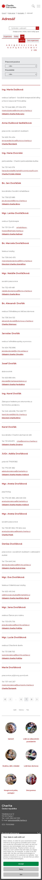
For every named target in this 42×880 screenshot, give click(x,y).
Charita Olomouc (9, 324)
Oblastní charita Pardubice (13, 384)
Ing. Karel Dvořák (11, 393)
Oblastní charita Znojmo (12, 444)
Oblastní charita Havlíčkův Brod (15, 598)
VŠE (35, 50)
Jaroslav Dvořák (11, 333)
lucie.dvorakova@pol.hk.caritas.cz (16, 655)
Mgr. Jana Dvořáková (14, 607)
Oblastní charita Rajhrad (12, 234)
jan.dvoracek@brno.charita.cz (14, 201)
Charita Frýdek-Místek (11, 174)
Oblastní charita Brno (11, 204)
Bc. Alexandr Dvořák (13, 303)
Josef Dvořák (9, 363)
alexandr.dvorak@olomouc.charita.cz (17, 321)
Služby (16, 36)
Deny (21, 869)
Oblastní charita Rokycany (13, 114)
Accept (21, 864)
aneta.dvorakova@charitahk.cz (15, 501)
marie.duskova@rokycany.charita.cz (17, 110)
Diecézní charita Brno (11, 418)
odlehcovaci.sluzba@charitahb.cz (16, 595)
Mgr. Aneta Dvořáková (14, 483)
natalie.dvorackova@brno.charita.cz (17, 291)
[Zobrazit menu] (38, 6)
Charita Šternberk (9, 144)
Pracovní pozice (12, 62)
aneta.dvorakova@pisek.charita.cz (16, 531)
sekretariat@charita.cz (17, 820)
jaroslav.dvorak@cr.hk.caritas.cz (15, 351)
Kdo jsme (11, 13)
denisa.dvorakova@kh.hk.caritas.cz (16, 565)
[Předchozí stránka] (10, 699)
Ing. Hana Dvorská (12, 153)
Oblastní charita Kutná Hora (13, 568)
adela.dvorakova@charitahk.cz (15, 471)
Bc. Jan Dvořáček (11, 183)
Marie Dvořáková (11, 667)
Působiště (9, 70)
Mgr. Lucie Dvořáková (14, 637)
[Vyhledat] (33, 6)
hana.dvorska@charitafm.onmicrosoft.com (20, 171)
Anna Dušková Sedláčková (17, 123)
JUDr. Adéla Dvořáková (15, 453)
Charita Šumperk (9, 688)
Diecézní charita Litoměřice (14, 264)
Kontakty (21, 13)
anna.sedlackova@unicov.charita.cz (17, 141)
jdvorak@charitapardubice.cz (14, 381)
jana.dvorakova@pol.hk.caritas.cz (15, 625)
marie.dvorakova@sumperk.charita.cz (18, 685)
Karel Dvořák (9, 427)
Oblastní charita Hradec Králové (15, 475)
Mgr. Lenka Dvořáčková (15, 213)
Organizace (8, 36)
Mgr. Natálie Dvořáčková (15, 273)
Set (21, 874)
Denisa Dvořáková (12, 544)
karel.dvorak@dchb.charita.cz (14, 414)
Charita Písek (7, 535)
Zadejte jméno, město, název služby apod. (26, 31)
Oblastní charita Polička (12, 628)
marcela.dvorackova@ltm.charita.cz (17, 261)
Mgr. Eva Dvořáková (13, 577)
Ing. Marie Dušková (12, 89)
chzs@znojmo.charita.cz (27, 441)
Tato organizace (32, 40)
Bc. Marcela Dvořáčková (15, 243)
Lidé (22, 36)
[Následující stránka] (37, 699)
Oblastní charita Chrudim (12, 354)
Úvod (4, 13)
